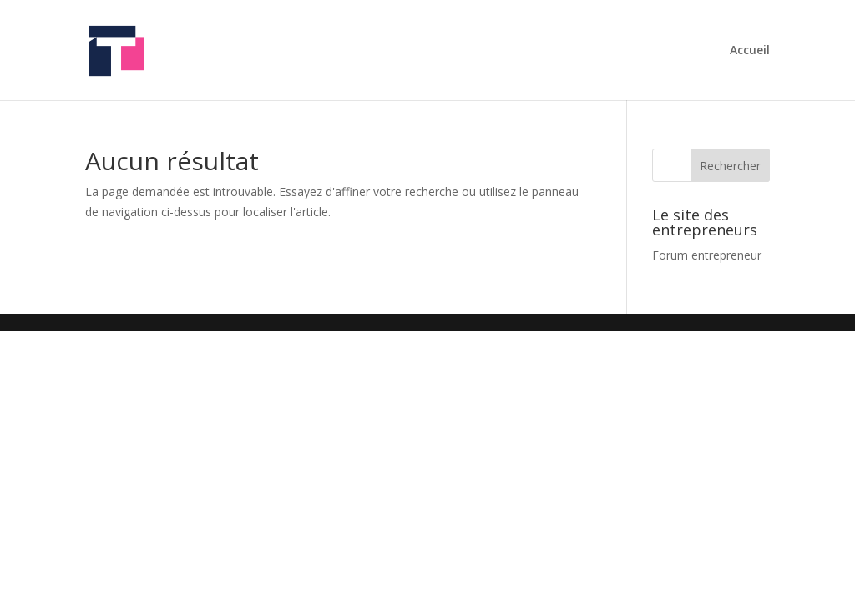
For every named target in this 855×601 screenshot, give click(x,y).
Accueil (750, 51)
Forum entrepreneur (706, 255)
